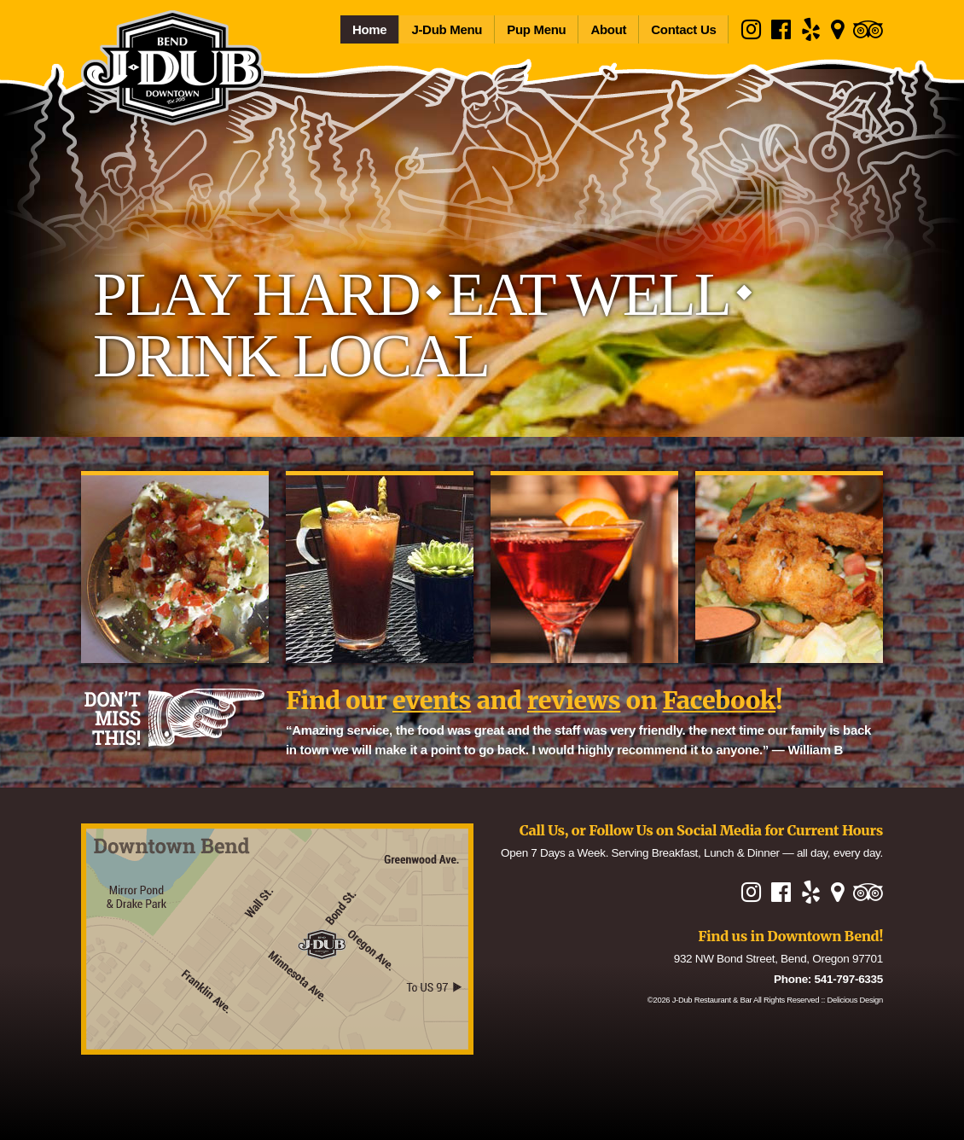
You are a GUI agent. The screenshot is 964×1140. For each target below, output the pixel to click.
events (431, 700)
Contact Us (683, 29)
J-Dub (712, 999)
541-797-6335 (849, 979)
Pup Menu (536, 29)
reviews (573, 700)
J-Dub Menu (446, 29)
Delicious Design (856, 999)
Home (369, 29)
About (608, 29)
